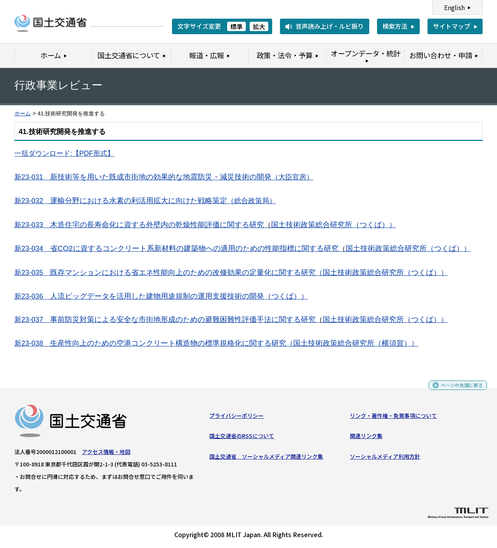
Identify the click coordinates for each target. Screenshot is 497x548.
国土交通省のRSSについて (241, 439)
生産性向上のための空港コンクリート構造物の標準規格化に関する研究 (168, 343)
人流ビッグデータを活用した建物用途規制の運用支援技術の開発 (157, 296)
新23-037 (32, 320)
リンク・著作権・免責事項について (393, 418)
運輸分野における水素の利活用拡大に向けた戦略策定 (138, 201)
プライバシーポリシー (236, 418)
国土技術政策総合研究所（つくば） (382, 272)
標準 (236, 26)
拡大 (259, 26)
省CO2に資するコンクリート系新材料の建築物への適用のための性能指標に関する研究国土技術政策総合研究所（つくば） (256, 248)
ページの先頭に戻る (455, 391)
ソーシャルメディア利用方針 (385, 459)
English (454, 7)
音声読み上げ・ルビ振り (329, 26)
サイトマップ (451, 26)
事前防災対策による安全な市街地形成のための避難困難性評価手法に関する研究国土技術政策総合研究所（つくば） (245, 319)
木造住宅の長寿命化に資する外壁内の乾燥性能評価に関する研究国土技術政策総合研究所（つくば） (219, 225)
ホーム (22, 114)
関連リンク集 (366, 439)
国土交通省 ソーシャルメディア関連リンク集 (266, 459)
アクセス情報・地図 (106, 454)
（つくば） (282, 296)
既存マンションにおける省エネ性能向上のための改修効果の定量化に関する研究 (183, 272)
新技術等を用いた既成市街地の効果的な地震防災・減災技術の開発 (142, 177)
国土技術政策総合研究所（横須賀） (348, 343)
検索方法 (394, 26)
